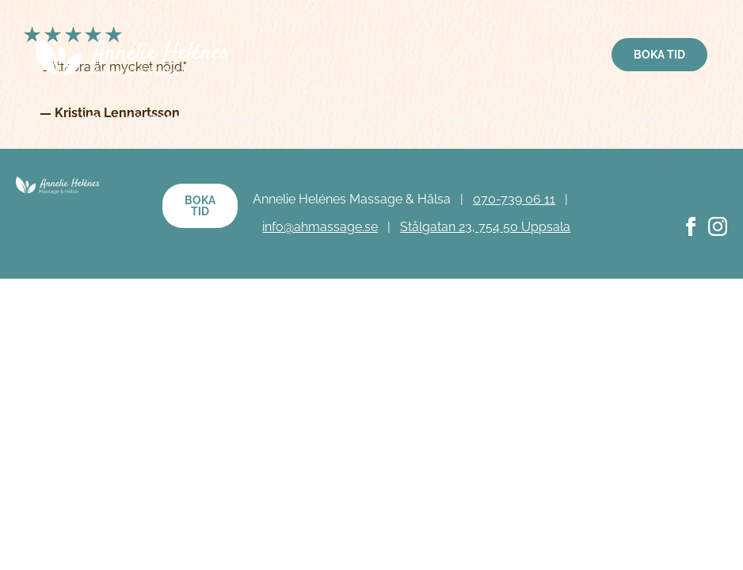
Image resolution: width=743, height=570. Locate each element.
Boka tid (659, 54)
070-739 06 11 (514, 199)
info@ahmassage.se (320, 226)
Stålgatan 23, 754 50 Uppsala (485, 226)
